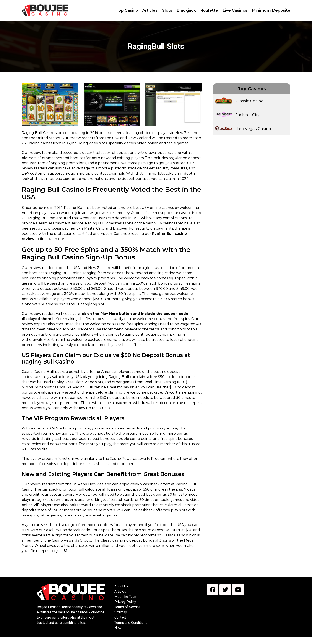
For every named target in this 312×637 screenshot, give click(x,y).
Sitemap (120, 612)
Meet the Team (125, 597)
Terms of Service (127, 607)
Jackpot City (248, 115)
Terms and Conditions (130, 623)
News (118, 628)
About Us (121, 586)
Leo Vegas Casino (253, 128)
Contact (120, 617)
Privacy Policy (125, 602)
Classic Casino (249, 101)
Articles (120, 591)
